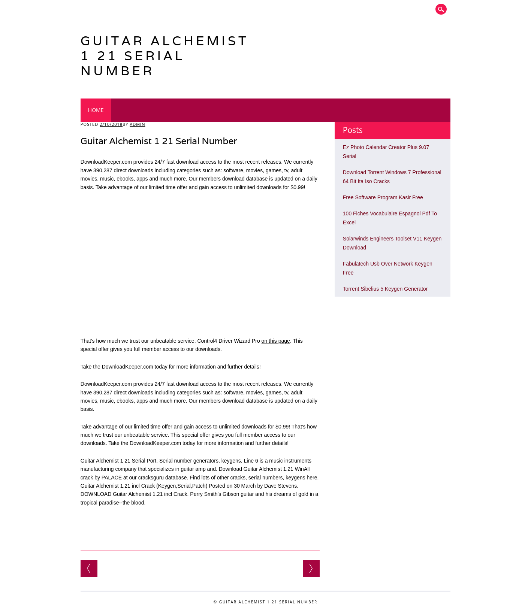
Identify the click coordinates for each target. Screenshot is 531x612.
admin (137, 124)
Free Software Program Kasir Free (383, 197)
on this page (276, 341)
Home (96, 109)
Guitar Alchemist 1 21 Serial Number (165, 55)
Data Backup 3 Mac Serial (311, 568)
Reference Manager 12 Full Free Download (89, 568)
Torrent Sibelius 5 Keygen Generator (385, 289)
